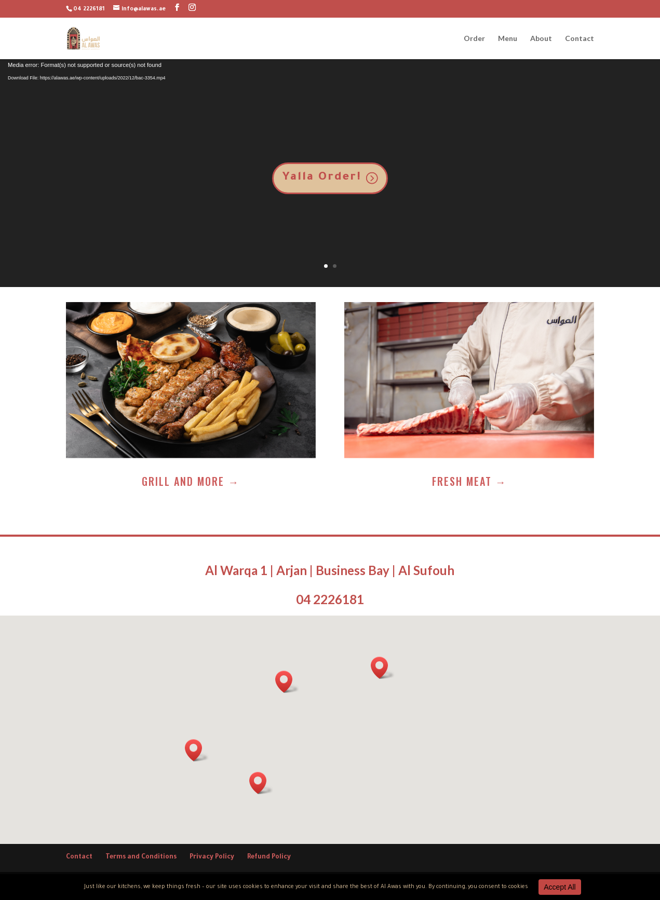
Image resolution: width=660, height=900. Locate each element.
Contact (579, 39)
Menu (507, 39)
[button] (383, 668)
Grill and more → (190, 481)
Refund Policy (269, 857)
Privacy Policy (212, 857)
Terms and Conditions (141, 857)
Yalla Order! (321, 178)
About (541, 39)
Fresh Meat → (469, 481)
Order (474, 39)
